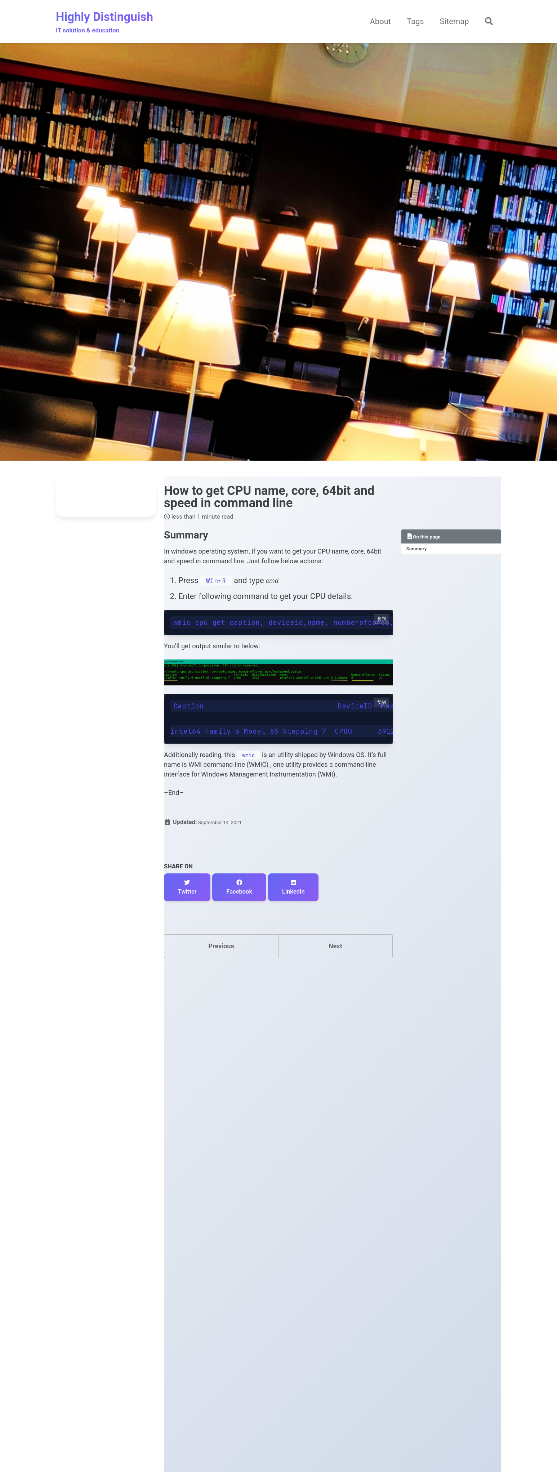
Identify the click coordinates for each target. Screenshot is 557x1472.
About (376, 22)
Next (335, 994)
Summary (419, 552)
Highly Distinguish (104, 23)
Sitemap (450, 22)
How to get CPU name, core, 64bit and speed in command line (269, 498)
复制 (381, 642)
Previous (221, 994)
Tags (411, 22)
